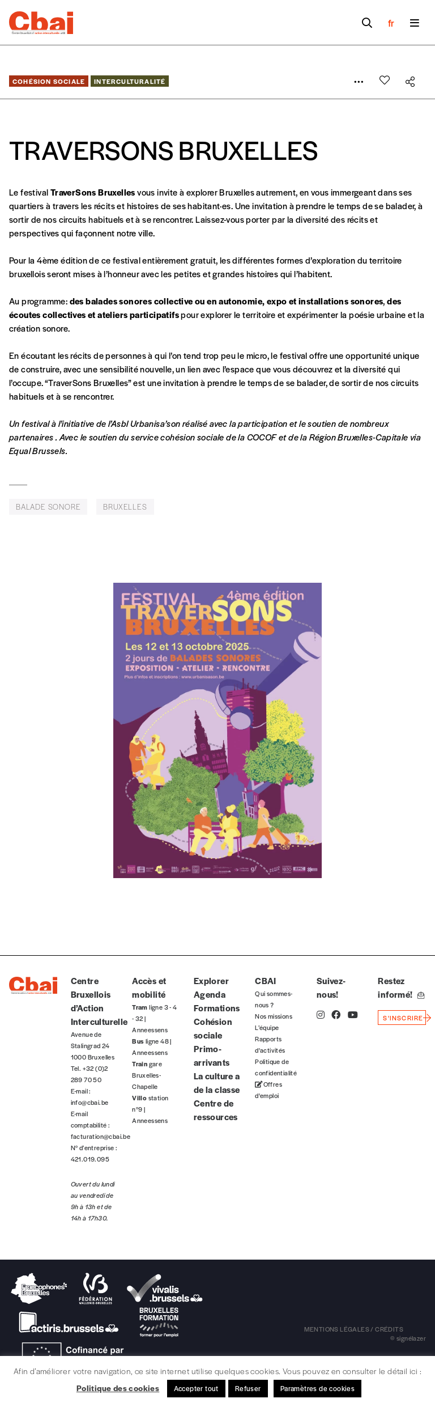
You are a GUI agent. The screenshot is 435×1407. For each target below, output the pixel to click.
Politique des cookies (117, 1387)
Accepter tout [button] (196, 1388)
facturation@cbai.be (101, 1136)
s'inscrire (403, 1017)
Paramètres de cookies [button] (317, 1388)
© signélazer (408, 1337)
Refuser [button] (248, 1388)
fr (391, 22)
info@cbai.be (90, 1102)
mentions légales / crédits (353, 1328)
